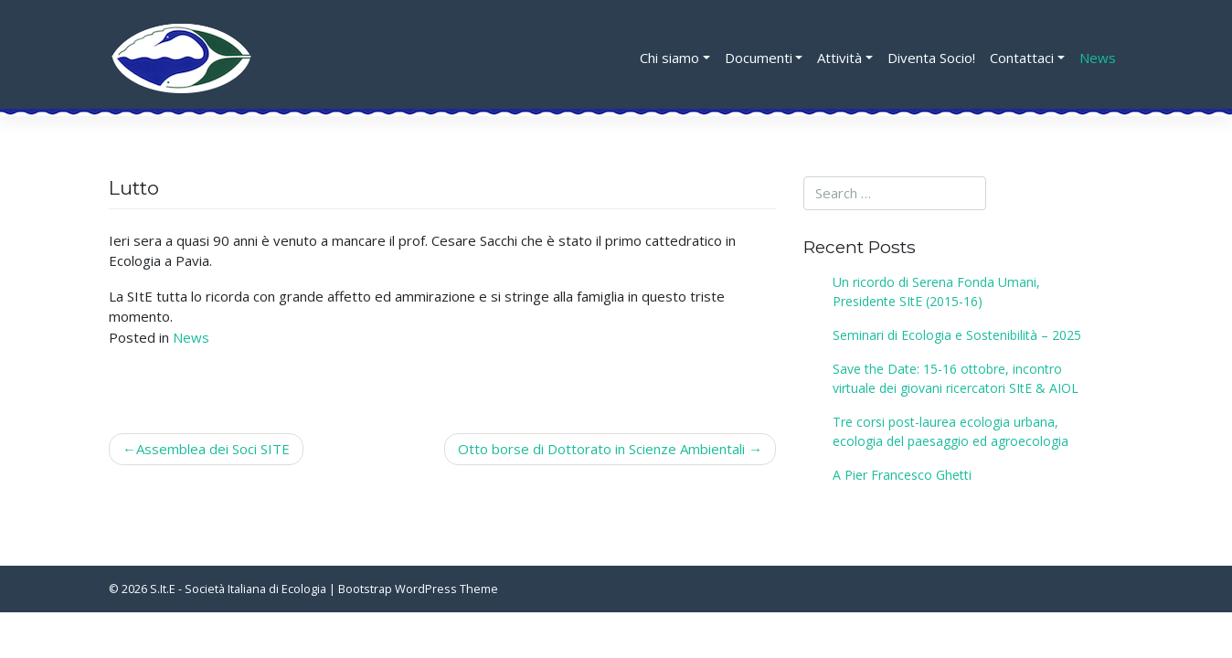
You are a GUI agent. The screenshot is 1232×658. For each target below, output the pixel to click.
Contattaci (1022, 57)
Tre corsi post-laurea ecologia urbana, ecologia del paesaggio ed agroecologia (950, 431)
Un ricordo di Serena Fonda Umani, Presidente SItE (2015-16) (936, 291)
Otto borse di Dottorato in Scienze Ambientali (601, 449)
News (1097, 57)
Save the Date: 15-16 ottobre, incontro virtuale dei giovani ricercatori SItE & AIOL (955, 378)
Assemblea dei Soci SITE (213, 449)
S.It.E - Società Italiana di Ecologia (238, 588)
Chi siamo (669, 57)
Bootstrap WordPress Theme (418, 588)
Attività (839, 57)
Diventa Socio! (931, 57)
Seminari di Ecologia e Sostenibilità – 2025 (957, 335)
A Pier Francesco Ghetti (902, 474)
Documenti (758, 57)
